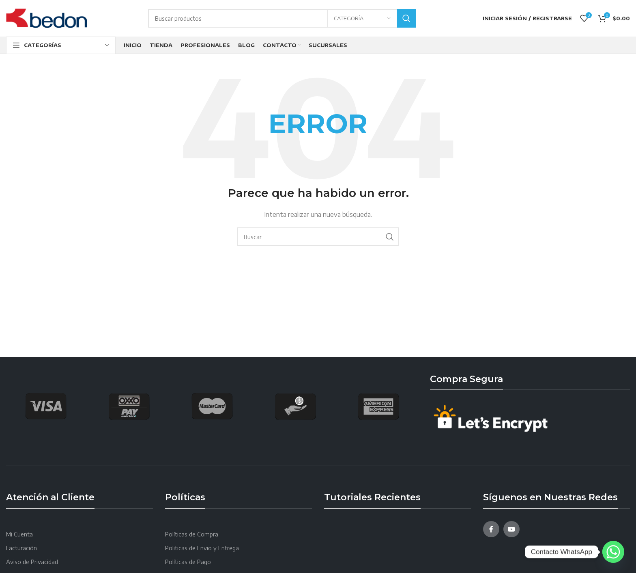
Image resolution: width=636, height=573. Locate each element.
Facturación (21, 548)
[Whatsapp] (613, 552)
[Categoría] (362, 18)
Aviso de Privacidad (32, 561)
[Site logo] (46, 17)
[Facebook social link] (491, 529)
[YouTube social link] (511, 529)
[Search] (282, 18)
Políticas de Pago (188, 561)
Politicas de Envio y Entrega (202, 548)
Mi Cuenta (19, 534)
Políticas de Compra (191, 534)
